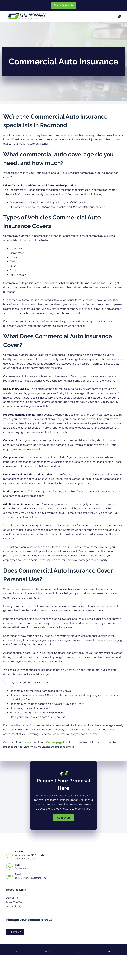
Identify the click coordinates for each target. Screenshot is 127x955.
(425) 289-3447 (22, 868)
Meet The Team (15, 902)
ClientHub (15, 931)
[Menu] (119, 16)
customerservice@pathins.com (30, 878)
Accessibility (13, 906)
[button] (63, 817)
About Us (12, 897)
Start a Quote (63, 5)
